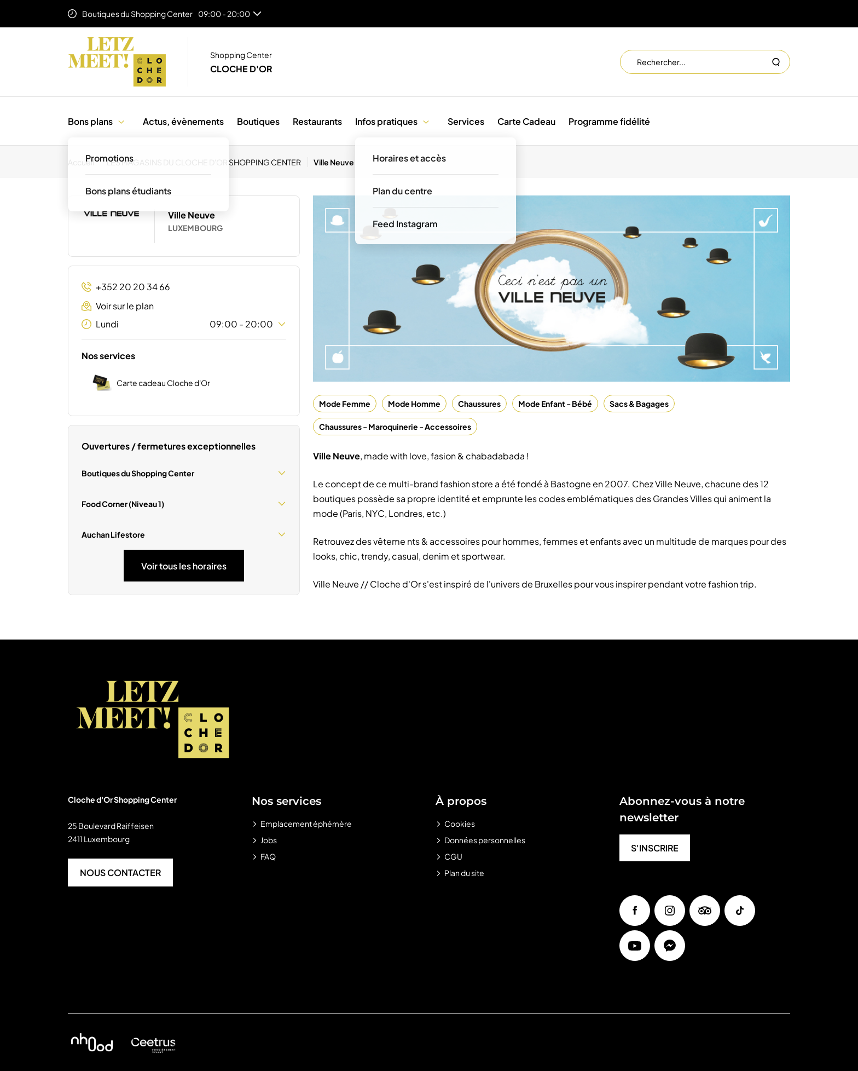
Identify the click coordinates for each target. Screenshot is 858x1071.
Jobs (268, 840)
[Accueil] (84, 162)
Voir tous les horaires (184, 566)
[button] (121, 121)
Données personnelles (484, 840)
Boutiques (258, 121)
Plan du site (464, 873)
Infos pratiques (386, 121)
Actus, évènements (183, 121)
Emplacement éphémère (306, 823)
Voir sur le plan (118, 306)
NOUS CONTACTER (120, 872)
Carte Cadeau (526, 121)
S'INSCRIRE (655, 848)
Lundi (184, 324)
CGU (453, 856)
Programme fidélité (609, 121)
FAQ (268, 856)
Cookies (459, 823)
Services (466, 121)
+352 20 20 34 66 (126, 286)
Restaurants (317, 121)
